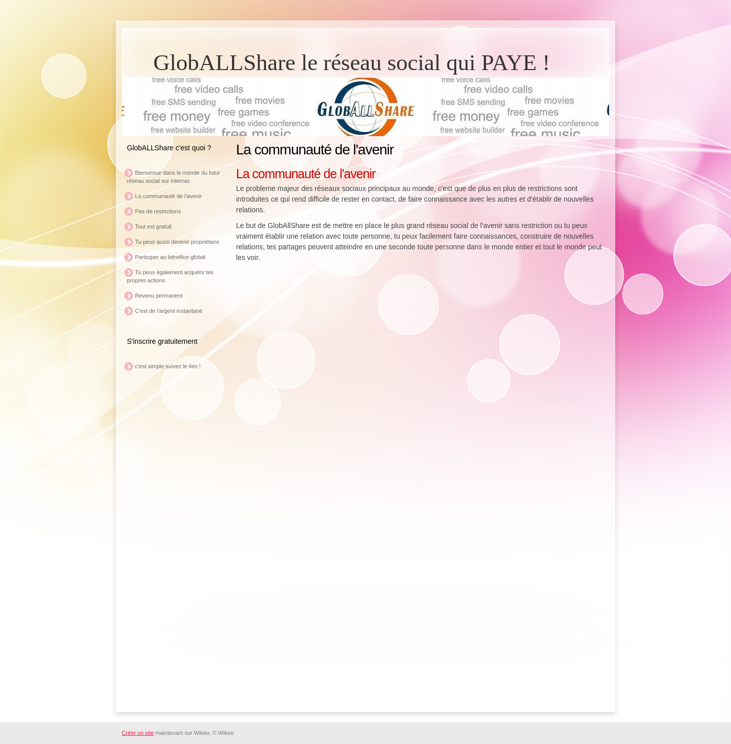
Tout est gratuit (153, 226)
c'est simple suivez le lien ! (168, 366)
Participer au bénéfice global (170, 257)
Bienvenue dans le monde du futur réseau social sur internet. (173, 177)
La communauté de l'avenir (168, 196)
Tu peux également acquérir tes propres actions (170, 276)
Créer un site (138, 733)
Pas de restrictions (158, 211)
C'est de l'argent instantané (169, 311)
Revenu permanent (159, 296)
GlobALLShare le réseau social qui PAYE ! (351, 62)
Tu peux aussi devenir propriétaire (177, 242)
